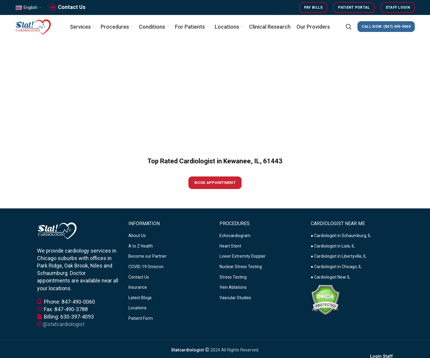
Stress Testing (233, 277)
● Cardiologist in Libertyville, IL (338, 256)
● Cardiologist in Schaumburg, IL (341, 235)
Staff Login (398, 7)
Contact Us (71, 7)
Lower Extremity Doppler (242, 256)
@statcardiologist (64, 324)
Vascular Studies (235, 297)
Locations (137, 308)
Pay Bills (313, 7)
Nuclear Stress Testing (240, 267)
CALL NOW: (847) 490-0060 (386, 27)
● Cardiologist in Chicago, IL (336, 267)
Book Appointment (215, 183)
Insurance (137, 287)
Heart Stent (230, 246)
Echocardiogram (235, 235)
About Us (137, 235)
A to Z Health (140, 246)
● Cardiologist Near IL (330, 277)
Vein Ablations (233, 287)
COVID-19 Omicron (146, 267)
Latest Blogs (140, 297)
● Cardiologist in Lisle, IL (333, 246)
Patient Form (140, 318)
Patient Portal (354, 7)
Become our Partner (147, 256)
